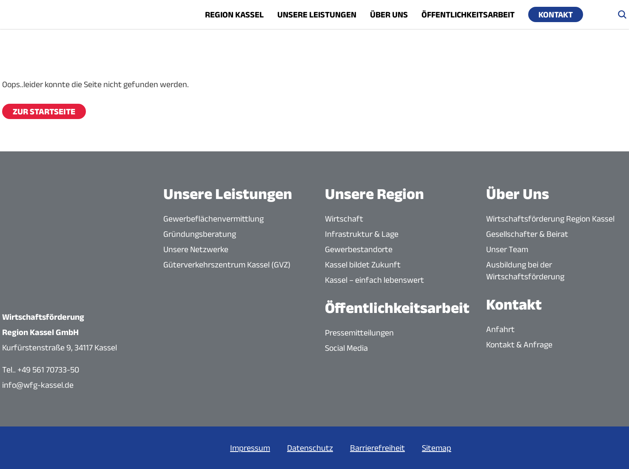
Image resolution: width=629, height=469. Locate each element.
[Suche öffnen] (622, 14)
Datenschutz (310, 447)
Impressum (250, 447)
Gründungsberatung (199, 234)
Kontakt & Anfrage (519, 344)
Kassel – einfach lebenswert (374, 279)
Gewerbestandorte (359, 249)
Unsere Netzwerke (195, 249)
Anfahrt (500, 329)
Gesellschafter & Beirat (527, 234)
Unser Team (507, 249)
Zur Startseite (44, 111)
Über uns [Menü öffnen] (389, 14)
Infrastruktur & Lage (361, 234)
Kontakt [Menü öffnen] (555, 14)
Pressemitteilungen (359, 332)
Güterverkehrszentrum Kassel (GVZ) (226, 264)
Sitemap (436, 447)
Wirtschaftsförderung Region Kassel (550, 218)
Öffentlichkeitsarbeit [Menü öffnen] (468, 14)
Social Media (346, 347)
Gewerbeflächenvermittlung (213, 218)
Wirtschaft (344, 218)
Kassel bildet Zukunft (363, 264)
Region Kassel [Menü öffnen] (234, 14)
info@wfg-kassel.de (38, 384)
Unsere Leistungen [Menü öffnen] (316, 14)
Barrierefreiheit (377, 447)
